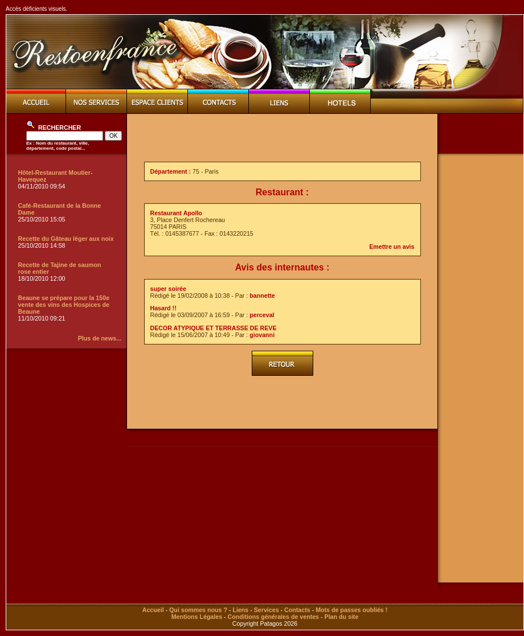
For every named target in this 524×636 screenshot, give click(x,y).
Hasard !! (163, 308)
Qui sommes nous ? (198, 609)
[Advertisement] (481, 334)
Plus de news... (99, 338)
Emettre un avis (391, 246)
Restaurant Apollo (176, 213)
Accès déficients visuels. (36, 9)
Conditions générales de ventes (273, 616)
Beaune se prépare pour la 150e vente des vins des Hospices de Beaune (64, 304)
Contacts (297, 609)
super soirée (168, 288)
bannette (262, 295)
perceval (261, 314)
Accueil (153, 609)
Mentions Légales (196, 616)
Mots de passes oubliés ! (351, 609)
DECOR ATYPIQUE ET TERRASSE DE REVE (213, 328)
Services (266, 609)
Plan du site (342, 616)
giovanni (262, 334)
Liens (240, 609)
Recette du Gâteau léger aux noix (66, 238)
